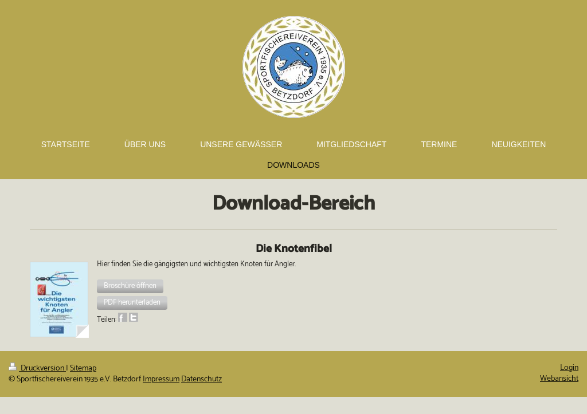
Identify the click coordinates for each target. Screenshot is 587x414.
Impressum (161, 379)
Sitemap (83, 368)
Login (569, 367)
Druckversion (37, 368)
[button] (130, 286)
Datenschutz (201, 379)
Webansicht (559, 378)
